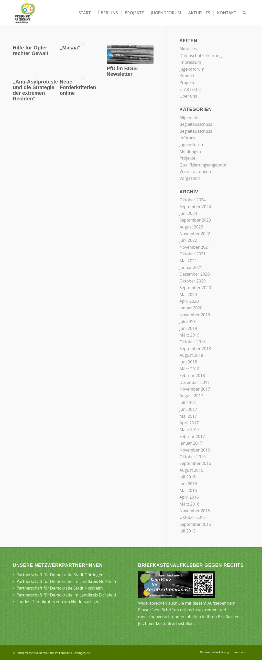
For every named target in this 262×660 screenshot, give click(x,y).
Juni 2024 (188, 213)
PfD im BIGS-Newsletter (122, 71)
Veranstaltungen (195, 171)
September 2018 (195, 348)
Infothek (187, 138)
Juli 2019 (188, 321)
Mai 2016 (188, 490)
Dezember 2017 (195, 382)
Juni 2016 (188, 484)
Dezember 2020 (195, 274)
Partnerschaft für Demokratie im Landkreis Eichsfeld (66, 595)
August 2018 (191, 355)
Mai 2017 (188, 416)
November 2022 (195, 233)
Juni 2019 (188, 328)
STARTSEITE (191, 89)
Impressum (190, 62)
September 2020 (195, 287)
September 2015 (195, 524)
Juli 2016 (188, 477)
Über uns (188, 96)
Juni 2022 (188, 240)
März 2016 (190, 504)
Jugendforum (192, 69)
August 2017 (191, 396)
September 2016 (195, 463)
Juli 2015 (188, 531)
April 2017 (189, 423)
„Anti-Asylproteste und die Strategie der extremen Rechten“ (35, 90)
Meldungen (190, 151)
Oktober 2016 (193, 456)
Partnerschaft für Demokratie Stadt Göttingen (59, 575)
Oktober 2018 (193, 341)
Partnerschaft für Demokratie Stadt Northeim (59, 588)
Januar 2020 (191, 308)
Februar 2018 (192, 375)
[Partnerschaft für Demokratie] (25, 13)
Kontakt (187, 76)
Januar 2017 (191, 443)
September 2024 (195, 206)
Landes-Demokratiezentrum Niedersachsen (57, 601)
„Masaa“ (70, 47)
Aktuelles (188, 48)
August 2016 (191, 470)
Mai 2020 (188, 294)
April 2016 (189, 497)
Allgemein (189, 117)
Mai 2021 (188, 261)
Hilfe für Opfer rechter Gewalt (30, 50)
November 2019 (195, 315)
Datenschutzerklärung (201, 55)
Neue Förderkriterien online (78, 87)
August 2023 (191, 227)
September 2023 (195, 220)
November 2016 (195, 450)
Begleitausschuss (196, 124)
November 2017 (195, 389)
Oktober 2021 (193, 254)
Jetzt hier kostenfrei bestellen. (166, 623)
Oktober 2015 (193, 517)
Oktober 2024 (193, 200)
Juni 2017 (188, 409)
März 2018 (190, 369)
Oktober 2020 (193, 281)
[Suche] (244, 13)
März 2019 (190, 335)
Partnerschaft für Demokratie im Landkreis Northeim (66, 581)
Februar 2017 (192, 436)
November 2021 (195, 247)
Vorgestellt (190, 178)
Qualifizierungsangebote (203, 165)
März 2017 (190, 429)
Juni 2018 (188, 362)
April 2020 (189, 301)
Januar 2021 (191, 267)
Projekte (187, 82)
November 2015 (195, 511)
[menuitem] (84, 13)
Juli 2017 (188, 402)
